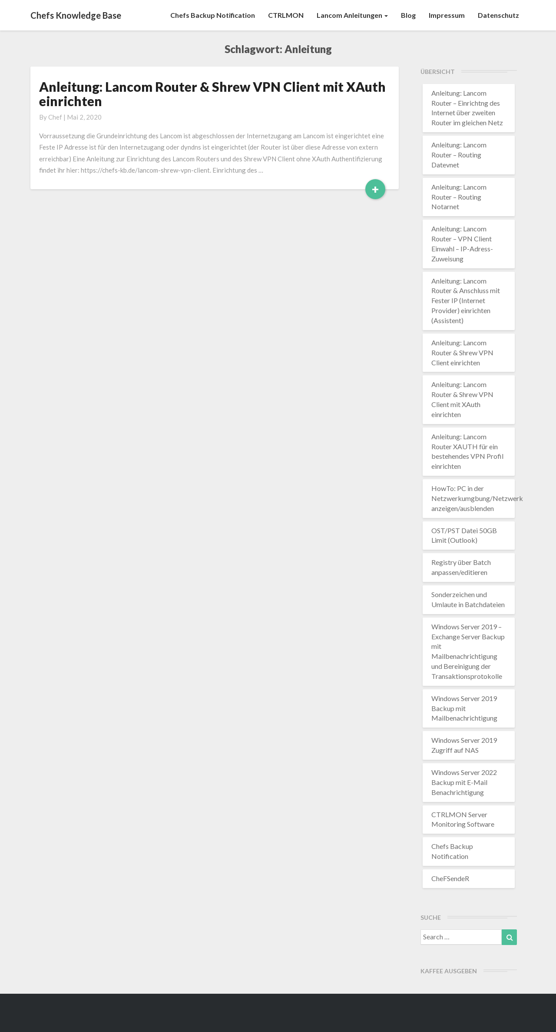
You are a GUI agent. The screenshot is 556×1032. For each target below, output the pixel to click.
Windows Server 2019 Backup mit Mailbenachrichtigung (464, 708)
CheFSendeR (450, 878)
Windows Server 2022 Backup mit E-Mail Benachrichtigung (464, 782)
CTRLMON (286, 15)
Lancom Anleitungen (352, 15)
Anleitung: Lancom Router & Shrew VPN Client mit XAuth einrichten (212, 94)
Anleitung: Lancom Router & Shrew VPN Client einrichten (462, 352)
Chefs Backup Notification (212, 15)
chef (55, 117)
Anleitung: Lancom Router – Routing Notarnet (458, 197)
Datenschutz (498, 15)
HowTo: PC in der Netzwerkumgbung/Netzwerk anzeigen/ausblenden (477, 498)
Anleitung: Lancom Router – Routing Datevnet (458, 154)
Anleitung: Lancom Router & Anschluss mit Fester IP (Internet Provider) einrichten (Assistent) (465, 300)
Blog (408, 15)
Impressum (447, 15)
